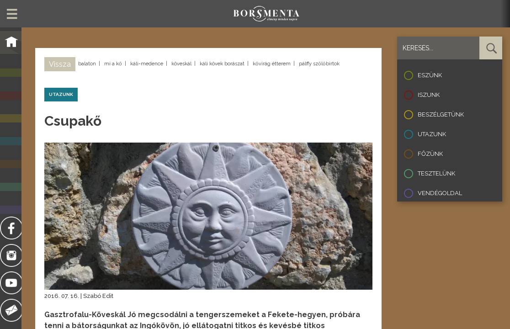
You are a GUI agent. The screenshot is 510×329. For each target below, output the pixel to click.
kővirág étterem (272, 64)
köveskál (181, 64)
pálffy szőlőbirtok (319, 64)
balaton (87, 64)
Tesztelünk (436, 173)
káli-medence (146, 64)
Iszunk (429, 94)
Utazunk (432, 134)
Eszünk (430, 75)
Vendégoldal (440, 193)
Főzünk (430, 153)
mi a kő (113, 64)
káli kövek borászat (222, 64)
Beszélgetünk (441, 114)
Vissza (60, 64)
